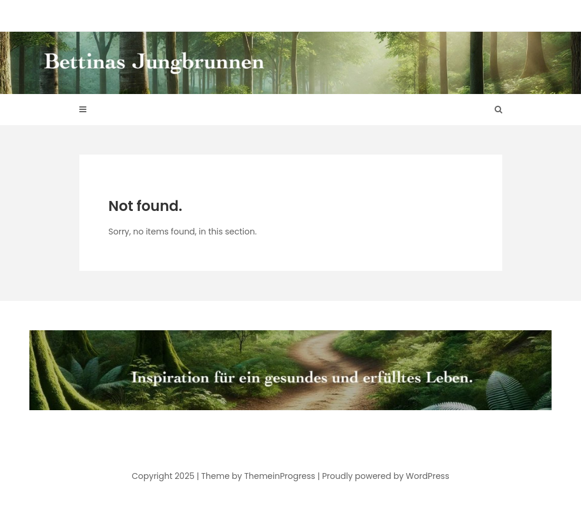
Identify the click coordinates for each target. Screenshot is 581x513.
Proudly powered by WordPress (385, 476)
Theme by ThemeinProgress (258, 476)
